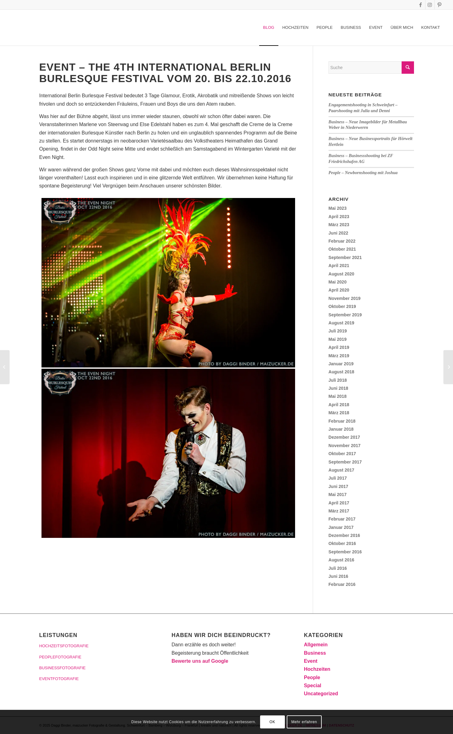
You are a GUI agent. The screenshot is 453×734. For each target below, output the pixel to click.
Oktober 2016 (342, 543)
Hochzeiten (317, 669)
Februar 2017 (342, 518)
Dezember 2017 (344, 437)
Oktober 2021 (342, 249)
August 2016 (341, 559)
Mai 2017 (337, 494)
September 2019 (345, 314)
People (312, 677)
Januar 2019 (341, 363)
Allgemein (316, 644)
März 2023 (339, 224)
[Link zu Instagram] (429, 4)
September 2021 (345, 257)
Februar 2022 (342, 241)
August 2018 (341, 371)
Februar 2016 (342, 584)
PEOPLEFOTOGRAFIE (60, 657)
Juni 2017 (338, 486)
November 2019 (345, 298)
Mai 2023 (337, 208)
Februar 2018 (342, 421)
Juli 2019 (338, 330)
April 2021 (339, 265)
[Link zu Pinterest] (439, 4)
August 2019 (341, 322)
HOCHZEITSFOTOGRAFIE (64, 646)
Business (315, 653)
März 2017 (339, 510)
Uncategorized (321, 693)
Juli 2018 (338, 380)
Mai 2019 (337, 339)
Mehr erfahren (304, 722)
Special (312, 685)
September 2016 (345, 551)
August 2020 (341, 273)
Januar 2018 (341, 429)
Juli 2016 (338, 568)
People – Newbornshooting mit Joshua (363, 172)
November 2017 (345, 445)
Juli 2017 (338, 478)
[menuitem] (268, 28)
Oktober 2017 (342, 453)
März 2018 (339, 412)
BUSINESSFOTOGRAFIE (62, 668)
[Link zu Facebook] (420, 4)
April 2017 (339, 502)
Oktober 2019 (342, 306)
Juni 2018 (338, 388)
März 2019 (339, 355)
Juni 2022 (338, 233)
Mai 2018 (337, 396)
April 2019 (339, 347)
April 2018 (339, 404)
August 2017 (341, 470)
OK (272, 722)
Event (311, 661)
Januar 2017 (341, 527)
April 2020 (339, 290)
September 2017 (345, 461)
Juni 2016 (338, 576)
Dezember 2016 (344, 535)
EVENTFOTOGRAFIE (59, 678)
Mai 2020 (337, 281)
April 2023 (339, 216)
